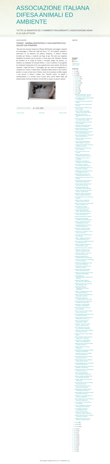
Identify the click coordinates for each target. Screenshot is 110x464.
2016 (75, 441)
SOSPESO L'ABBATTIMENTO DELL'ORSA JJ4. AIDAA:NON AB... (83, 281)
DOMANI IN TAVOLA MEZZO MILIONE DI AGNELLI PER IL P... (84, 344)
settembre (77, 83)
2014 (75, 445)
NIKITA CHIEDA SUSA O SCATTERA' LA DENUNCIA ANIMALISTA (84, 399)
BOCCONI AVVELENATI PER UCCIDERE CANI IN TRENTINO (83, 188)
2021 (75, 430)
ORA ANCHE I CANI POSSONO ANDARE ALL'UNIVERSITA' (82, 305)
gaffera (58, 460)
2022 (75, 429)
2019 (75, 435)
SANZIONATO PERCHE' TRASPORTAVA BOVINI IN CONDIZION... (82, 288)
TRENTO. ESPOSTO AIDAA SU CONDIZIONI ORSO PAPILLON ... (83, 155)
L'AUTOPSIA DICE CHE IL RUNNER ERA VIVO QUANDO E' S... (83, 354)
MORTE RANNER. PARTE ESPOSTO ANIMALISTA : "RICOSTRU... (83, 337)
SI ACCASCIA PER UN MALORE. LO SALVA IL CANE (83, 139)
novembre (77, 79)
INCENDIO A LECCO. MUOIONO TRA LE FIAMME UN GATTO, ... (83, 171)
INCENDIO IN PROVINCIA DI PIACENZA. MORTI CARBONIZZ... (83, 412)
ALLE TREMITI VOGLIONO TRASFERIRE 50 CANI (81, 409)
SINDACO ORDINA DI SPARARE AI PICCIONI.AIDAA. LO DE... (83, 245)
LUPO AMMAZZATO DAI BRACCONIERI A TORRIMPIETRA (84, 98)
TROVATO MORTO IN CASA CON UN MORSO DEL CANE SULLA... (83, 318)
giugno (76, 89)
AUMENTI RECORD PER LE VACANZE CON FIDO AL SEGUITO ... (84, 416)
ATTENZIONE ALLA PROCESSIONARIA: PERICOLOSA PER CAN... (84, 277)
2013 (75, 447)
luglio (76, 87)
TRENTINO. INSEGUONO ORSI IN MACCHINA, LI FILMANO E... (83, 126)
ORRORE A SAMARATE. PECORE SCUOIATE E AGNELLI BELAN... (83, 95)
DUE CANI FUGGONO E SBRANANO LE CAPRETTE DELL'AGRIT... (83, 119)
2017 (75, 439)
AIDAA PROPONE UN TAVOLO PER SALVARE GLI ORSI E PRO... (83, 302)
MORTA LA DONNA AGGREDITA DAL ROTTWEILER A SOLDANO (83, 377)
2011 (75, 451)
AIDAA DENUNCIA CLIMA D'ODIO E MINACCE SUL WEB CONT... (83, 181)
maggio (77, 91)
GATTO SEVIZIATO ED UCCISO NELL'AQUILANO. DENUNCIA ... (83, 328)
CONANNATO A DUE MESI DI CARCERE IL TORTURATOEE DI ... (84, 162)
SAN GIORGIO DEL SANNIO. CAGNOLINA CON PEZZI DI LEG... (83, 219)
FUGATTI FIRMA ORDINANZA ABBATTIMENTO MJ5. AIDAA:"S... (83, 210)
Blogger (68, 460)
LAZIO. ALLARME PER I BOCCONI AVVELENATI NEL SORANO (83, 406)
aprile (76, 93)
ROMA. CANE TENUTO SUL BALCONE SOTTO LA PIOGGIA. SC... (84, 204)
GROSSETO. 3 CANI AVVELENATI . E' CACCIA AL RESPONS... (84, 396)
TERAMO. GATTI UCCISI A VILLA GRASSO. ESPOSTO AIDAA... (82, 419)
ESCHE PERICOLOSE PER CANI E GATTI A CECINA (83, 149)
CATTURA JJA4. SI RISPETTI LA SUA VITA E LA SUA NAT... (83, 232)
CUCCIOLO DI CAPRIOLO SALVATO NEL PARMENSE (83, 122)
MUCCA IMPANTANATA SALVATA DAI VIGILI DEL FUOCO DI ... (83, 357)
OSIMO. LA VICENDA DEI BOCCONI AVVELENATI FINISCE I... (83, 292)
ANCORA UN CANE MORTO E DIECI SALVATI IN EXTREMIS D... (83, 263)
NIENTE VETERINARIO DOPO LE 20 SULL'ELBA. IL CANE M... (83, 168)
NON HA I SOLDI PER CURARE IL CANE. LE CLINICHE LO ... (83, 214)
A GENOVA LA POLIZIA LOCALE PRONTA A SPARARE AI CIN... (82, 250)
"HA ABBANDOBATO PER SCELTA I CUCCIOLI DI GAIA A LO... (83, 226)
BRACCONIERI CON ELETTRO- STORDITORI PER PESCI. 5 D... (83, 175)
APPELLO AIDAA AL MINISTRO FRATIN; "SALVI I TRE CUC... (82, 201)
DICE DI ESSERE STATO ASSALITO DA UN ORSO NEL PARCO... (84, 315)
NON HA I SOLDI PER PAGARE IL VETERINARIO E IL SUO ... (83, 222)
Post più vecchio (63, 112)
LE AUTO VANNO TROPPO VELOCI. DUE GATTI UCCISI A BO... (83, 184)
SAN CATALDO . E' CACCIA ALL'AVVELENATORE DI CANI (82, 165)
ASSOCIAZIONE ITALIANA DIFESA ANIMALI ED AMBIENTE (52, 15)
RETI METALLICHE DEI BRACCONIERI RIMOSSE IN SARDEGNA (84, 351)
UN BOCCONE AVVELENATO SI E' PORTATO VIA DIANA (83, 267)
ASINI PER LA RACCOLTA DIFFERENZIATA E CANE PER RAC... (82, 115)
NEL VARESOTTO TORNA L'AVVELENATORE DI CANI (82, 207)
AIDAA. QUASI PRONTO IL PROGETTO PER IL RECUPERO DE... (84, 136)
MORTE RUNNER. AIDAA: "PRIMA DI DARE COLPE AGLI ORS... (83, 360)
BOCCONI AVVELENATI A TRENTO (83, 216)
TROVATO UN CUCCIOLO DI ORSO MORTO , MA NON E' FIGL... (83, 191)
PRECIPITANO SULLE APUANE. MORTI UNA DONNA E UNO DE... (84, 393)
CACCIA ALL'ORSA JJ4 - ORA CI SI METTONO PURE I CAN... (83, 254)
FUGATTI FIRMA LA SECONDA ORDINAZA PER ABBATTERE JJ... (83, 111)
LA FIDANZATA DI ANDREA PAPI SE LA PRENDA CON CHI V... (84, 145)
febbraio (77, 424)
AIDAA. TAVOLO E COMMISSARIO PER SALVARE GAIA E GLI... (84, 242)
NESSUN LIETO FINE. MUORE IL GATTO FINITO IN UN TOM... (82, 270)
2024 (75, 73)
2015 (75, 443)
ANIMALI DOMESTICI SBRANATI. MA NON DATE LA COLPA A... (83, 295)
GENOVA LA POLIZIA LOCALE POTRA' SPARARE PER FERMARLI (84, 273)
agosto (76, 85)
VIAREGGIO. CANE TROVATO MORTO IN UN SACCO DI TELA (84, 331)
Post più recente (20, 112)
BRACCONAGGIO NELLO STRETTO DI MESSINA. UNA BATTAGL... (84, 367)
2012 (75, 449)
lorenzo (76, 61)
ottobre (77, 81)
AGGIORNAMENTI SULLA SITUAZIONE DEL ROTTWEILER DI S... (84, 364)
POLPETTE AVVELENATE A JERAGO (83, 248)
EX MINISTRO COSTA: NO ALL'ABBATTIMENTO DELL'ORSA (83, 298)
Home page (41, 112)
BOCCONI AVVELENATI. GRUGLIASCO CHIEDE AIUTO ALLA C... (84, 370)
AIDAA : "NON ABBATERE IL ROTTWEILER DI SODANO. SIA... (83, 373)
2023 (75, 75)
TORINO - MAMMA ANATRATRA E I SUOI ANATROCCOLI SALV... (83, 239)
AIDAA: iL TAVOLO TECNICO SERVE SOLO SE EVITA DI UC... (83, 311)
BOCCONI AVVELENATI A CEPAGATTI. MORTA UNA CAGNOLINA (84, 129)
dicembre (77, 77)
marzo (76, 422)
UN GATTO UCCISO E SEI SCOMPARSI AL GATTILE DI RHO (84, 260)
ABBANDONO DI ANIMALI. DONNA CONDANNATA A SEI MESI (83, 390)
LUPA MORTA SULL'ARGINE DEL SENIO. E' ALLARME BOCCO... (83, 341)
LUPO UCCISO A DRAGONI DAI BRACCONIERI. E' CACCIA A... (83, 142)
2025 (75, 71)
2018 (75, 437)
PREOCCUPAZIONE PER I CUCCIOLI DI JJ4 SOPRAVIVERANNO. (84, 132)
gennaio (77, 426)
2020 (75, 433)
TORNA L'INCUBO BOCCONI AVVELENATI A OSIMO (81, 321)
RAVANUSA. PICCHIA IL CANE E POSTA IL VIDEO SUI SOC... (82, 324)
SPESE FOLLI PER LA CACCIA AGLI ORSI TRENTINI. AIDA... (83, 284)
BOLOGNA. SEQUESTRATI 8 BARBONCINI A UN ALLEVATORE (83, 257)
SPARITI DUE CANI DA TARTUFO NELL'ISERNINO (83, 308)
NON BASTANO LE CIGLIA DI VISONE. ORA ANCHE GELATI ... (84, 383)
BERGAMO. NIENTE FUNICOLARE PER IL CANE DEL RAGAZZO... (83, 194)
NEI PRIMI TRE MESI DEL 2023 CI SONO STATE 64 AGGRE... (83, 386)
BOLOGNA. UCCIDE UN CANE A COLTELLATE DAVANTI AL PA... (83, 229)
